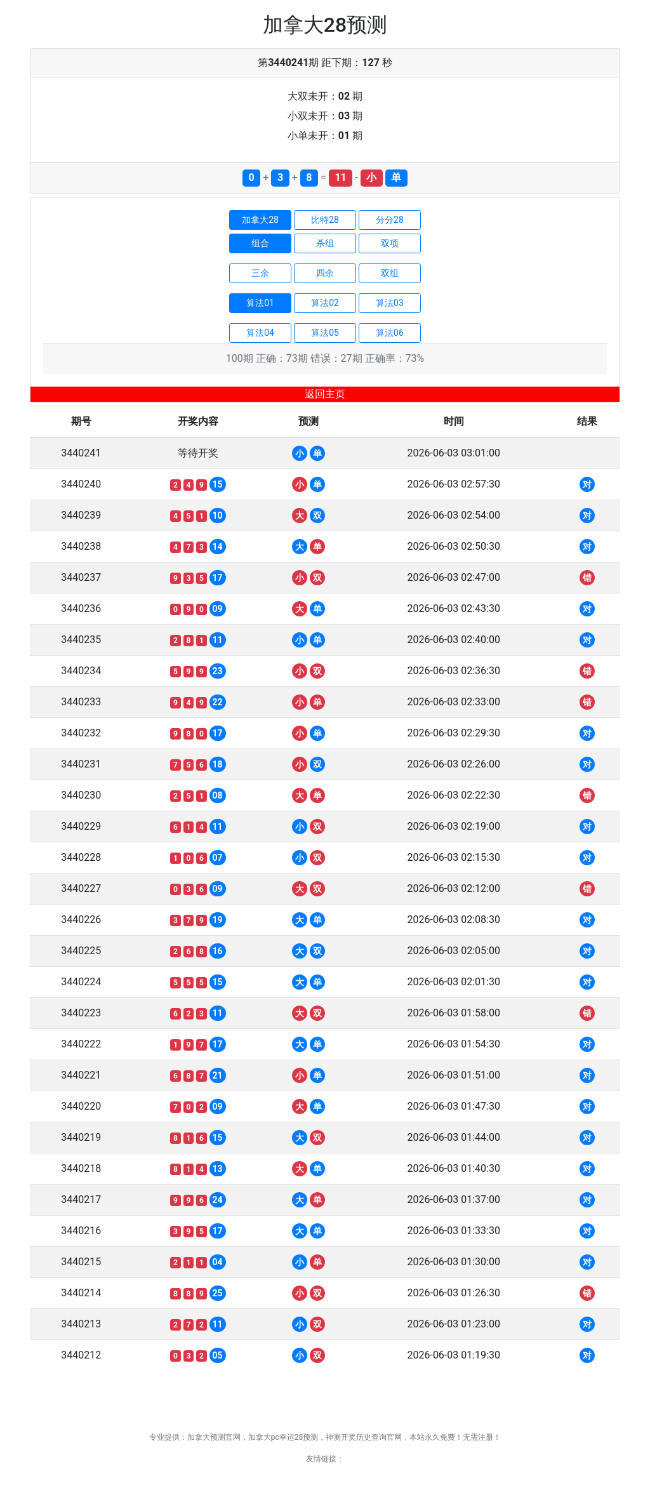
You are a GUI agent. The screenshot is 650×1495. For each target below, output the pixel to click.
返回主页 (325, 394)
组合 (260, 243)
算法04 (260, 333)
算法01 (260, 303)
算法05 (325, 333)
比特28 (325, 220)
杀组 (325, 243)
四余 (325, 273)
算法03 (390, 303)
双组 (390, 273)
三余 (260, 273)
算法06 (390, 333)
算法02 (325, 303)
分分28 (390, 220)
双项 (390, 243)
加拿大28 (260, 220)
